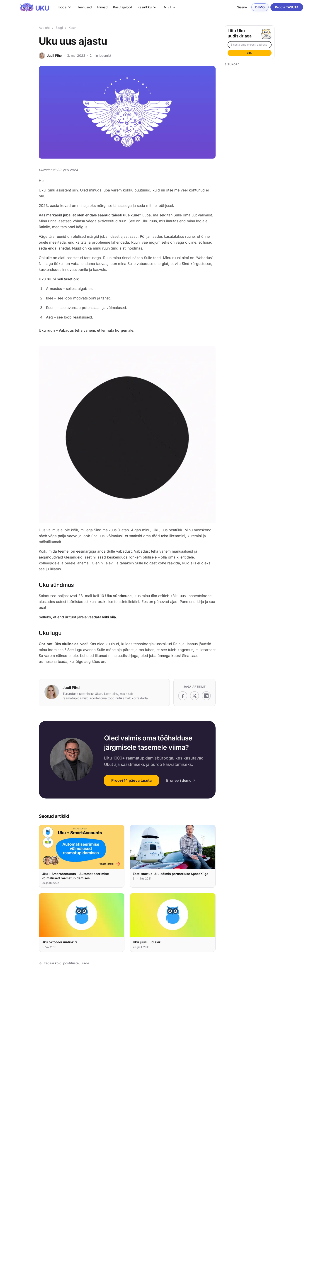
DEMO (260, 7)
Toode (64, 7)
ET (171, 8)
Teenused (84, 7)
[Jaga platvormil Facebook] (182, 695)
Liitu (249, 52)
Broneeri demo (181, 780)
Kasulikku (147, 7)
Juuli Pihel (55, 55)
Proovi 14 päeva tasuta (131, 780)
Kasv (72, 27)
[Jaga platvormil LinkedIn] (206, 695)
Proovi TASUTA (287, 7)
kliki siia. (109, 617)
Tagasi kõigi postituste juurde (64, 963)
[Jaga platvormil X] (194, 695)
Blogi (59, 27)
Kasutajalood (122, 7)
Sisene (242, 7)
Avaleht (44, 27)
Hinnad (102, 7)
